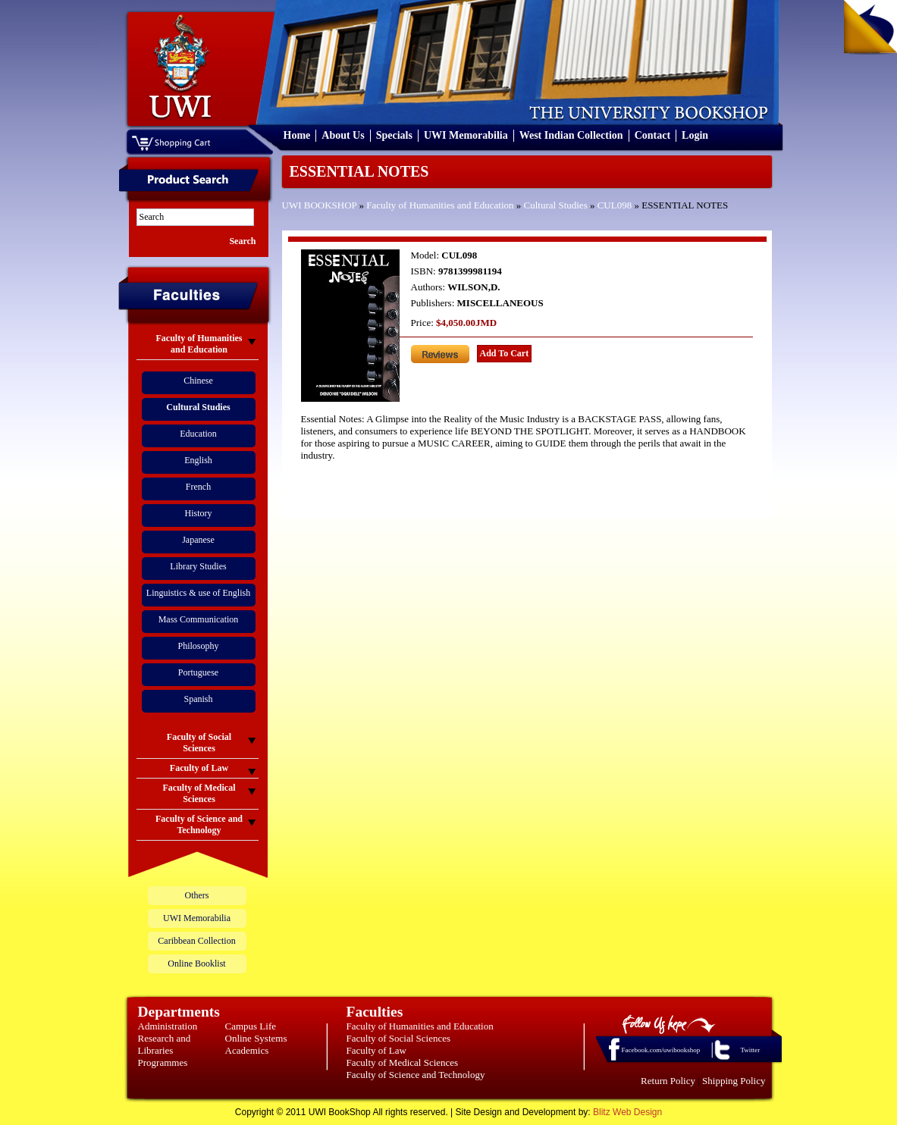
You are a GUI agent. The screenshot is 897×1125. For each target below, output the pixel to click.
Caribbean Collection (196, 940)
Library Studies (198, 566)
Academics (247, 1050)
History (198, 513)
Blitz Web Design (627, 1112)
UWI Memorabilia (466, 135)
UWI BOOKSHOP (319, 205)
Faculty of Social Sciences (399, 1038)
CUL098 (614, 205)
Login (695, 135)
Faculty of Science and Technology (416, 1074)
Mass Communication (198, 619)
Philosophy (197, 646)
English (198, 460)
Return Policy (668, 1080)
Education (198, 433)
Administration (168, 1026)
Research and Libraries (164, 1044)
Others (197, 895)
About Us (342, 135)
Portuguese (198, 672)
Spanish (197, 699)
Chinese (198, 380)
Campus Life (251, 1026)
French (198, 486)
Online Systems (256, 1038)
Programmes (163, 1062)
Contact (652, 135)
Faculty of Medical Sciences (403, 1062)
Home (297, 135)
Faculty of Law (376, 1050)
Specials (394, 135)
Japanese (198, 539)
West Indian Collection (571, 135)
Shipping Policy (733, 1080)
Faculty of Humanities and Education (439, 205)
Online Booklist (196, 963)
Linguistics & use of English (198, 593)
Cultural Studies (556, 205)
